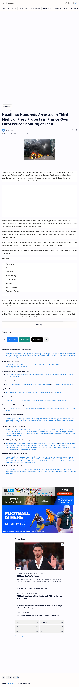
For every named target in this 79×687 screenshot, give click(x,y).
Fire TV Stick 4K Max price (14, 384)
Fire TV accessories (57, 384)
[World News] (7, 332)
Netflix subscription (44, 355)
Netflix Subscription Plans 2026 (16, 471)
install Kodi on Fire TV (59, 400)
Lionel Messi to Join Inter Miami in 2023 (32, 589)
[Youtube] (14, 677)
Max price (66, 355)
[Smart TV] (6, 8)
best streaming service (13, 353)
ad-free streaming (31, 355)
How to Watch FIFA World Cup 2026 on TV (19, 418)
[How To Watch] (47, 8)
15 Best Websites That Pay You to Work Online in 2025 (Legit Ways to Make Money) (39, 607)
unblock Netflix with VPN (46, 365)
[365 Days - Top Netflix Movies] (39, 556)
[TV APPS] (27, 612)
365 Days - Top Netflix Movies (28, 576)
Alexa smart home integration (34, 375)
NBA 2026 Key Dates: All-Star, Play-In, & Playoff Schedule (24, 459)
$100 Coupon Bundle (66, 471)
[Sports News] (29, 586)
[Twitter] (10, 677)
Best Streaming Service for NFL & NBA (18, 430)
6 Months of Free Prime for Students (40, 469)
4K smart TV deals (12, 392)
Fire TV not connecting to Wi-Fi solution (32, 408)
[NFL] (52, 631)
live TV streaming (48, 353)
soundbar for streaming (26, 392)
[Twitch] (17, 677)
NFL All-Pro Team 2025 (13, 443)
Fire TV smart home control (15, 375)
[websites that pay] (29, 603)
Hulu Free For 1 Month (35, 471)
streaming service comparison (32, 353)
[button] (2, 2)
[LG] (52, 627)
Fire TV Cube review (30, 384)
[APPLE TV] (27, 622)
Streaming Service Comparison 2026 (43, 430)
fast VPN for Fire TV (23, 367)
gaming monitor (57, 392)
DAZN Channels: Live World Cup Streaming (48, 418)
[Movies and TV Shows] (61, 8)
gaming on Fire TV (70, 384)
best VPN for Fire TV (12, 365)
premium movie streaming (15, 355)
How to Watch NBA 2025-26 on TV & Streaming (21, 457)
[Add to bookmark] (62, 544)
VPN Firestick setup (61, 365)
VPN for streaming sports (28, 365)
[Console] (28, 593)
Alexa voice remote (44, 384)
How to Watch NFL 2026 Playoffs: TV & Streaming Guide (40, 443)
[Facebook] (3, 677)
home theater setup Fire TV (64, 375)
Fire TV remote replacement (56, 408)
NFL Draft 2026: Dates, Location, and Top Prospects (54, 447)
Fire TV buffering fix (12, 408)
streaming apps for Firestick (42, 400)
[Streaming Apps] (35, 8)
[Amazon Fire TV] (52, 622)
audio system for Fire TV (14, 376)
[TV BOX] (14, 8)
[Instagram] (7, 677)
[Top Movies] (29, 573)
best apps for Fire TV (13, 400)
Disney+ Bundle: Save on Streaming (64, 469)
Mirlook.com (9, 3)
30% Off (12, 473)
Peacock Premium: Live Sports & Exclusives (48, 434)
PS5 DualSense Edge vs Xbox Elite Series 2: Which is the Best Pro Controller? (39, 597)
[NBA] (27, 631)
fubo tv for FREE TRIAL (51, 471)
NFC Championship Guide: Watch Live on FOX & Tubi (37, 446)
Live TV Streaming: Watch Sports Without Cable (36, 432)
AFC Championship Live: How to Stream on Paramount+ (46, 445)
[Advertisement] (39, 27)
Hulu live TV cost (57, 355)
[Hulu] (27, 627)
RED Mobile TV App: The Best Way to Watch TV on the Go (38, 615)
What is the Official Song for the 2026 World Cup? (45, 420)
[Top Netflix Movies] (39, 573)
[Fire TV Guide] (23, 8)
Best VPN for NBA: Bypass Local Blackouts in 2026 (56, 461)
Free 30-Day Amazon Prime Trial (16, 469)
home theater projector (43, 392)
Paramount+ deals (30, 357)
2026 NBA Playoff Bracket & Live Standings (25, 461)
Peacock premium (17, 357)
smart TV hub (50, 375)
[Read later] (72, 130)
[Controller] (34, 593)
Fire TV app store (25, 400)
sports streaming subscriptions (65, 353)
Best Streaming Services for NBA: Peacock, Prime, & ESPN (56, 457)
